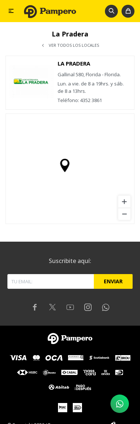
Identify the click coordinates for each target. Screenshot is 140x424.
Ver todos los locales (74, 45)
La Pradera (74, 63)
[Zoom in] (124, 202)
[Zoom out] (124, 214)
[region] (70, 169)
